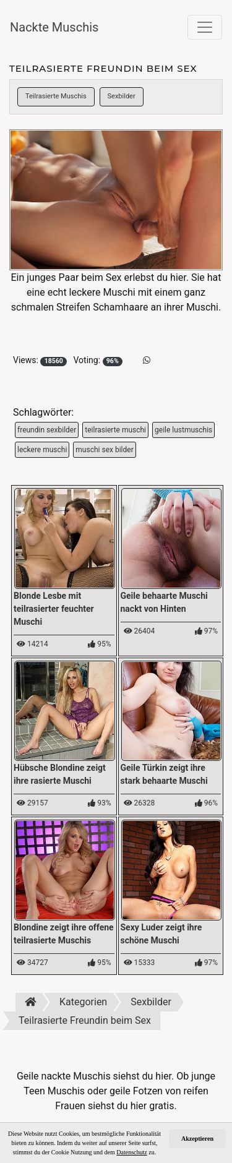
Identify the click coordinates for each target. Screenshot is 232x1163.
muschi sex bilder (104, 449)
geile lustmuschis (183, 430)
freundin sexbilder (46, 430)
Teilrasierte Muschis (56, 96)
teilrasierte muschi (115, 430)
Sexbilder (121, 96)
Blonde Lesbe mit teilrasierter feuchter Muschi (54, 609)
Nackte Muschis (54, 27)
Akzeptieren (197, 1138)
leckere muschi (42, 449)
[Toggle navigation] (204, 27)
